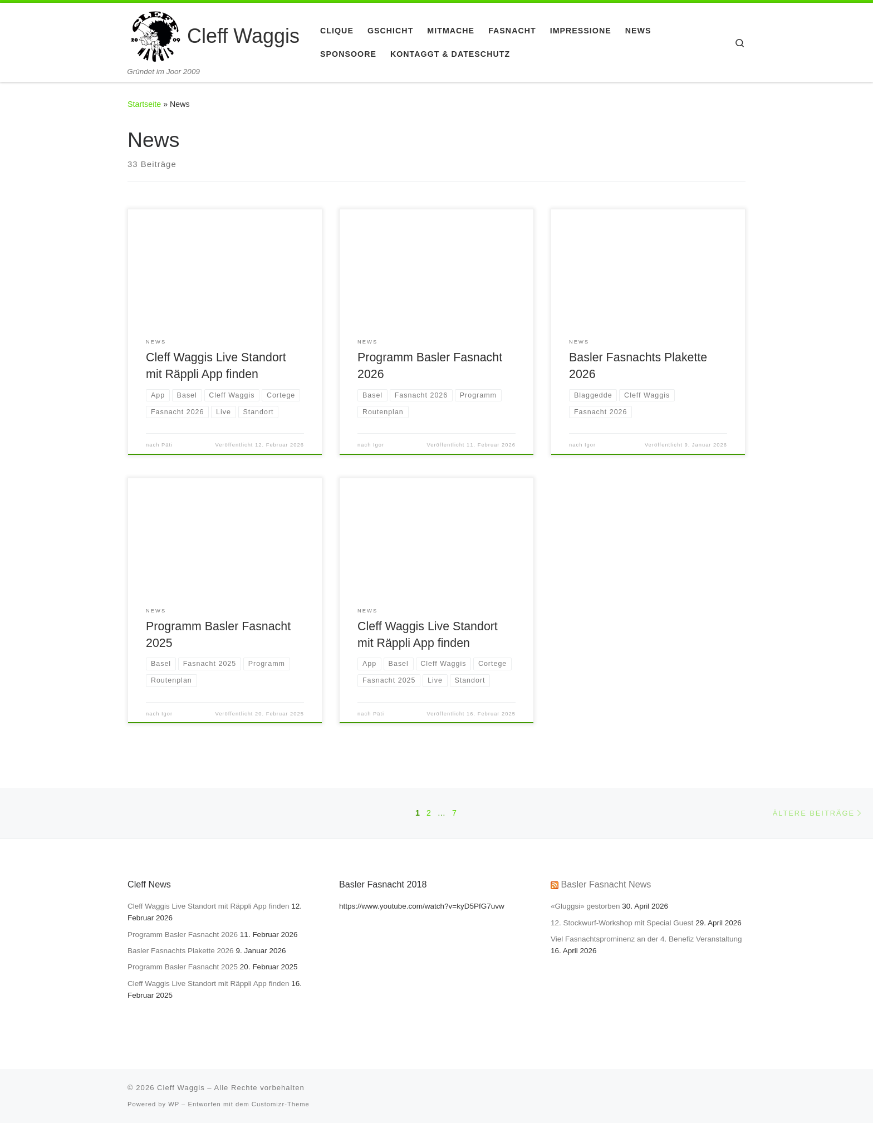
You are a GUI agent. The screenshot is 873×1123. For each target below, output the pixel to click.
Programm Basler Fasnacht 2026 (182, 934)
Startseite (144, 104)
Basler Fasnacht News (606, 884)
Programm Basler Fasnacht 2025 (182, 967)
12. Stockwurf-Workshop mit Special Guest (622, 923)
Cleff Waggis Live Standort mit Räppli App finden (208, 906)
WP (173, 1104)
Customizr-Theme (281, 1104)
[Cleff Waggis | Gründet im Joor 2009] (155, 34)
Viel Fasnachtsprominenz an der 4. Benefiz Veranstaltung (646, 939)
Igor (378, 445)
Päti (167, 445)
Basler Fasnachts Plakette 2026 (180, 951)
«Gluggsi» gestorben (585, 906)
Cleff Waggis (181, 1087)
